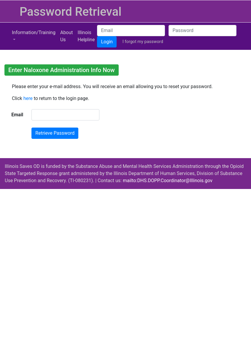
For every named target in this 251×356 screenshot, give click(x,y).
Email (17, 114)
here (28, 98)
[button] (33, 36)
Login (106, 41)
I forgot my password (143, 41)
